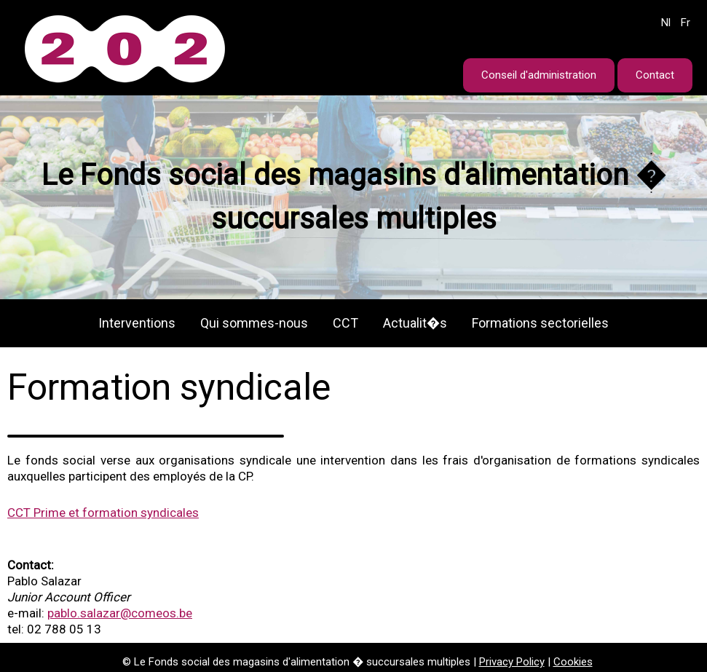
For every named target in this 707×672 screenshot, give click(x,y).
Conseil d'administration (538, 75)
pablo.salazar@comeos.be (119, 613)
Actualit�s (415, 323)
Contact (655, 75)
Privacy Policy (512, 661)
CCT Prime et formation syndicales (103, 512)
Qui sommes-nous (254, 323)
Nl (666, 22)
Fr (685, 22)
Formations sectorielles (540, 323)
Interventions (136, 323)
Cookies (573, 661)
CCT (345, 323)
